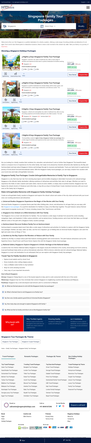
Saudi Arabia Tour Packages (9, 370)
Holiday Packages (6, 421)
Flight (2, 416)
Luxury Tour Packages (74, 383)
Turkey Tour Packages (7, 380)
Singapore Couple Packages (30, 341)
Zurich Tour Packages (30, 380)
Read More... (4, 46)
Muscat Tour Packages (30, 383)
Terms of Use (49, 419)
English (83, 2)
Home (3, 348)
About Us (70, 416)
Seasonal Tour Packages (75, 389)
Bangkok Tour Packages (31, 367)
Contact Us (71, 419)
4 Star (30, 69)
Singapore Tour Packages (10, 341)
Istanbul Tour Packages (30, 386)
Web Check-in (27, 416)
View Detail (72, 74)
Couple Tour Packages (74, 376)
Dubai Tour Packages (30, 376)
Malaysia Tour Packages (8, 386)
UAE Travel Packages (52, 383)
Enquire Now (83, 74)
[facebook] (56, 406)
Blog (69, 421)
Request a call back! (78, 405)
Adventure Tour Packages (75, 373)
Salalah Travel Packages (53, 373)
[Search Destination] (23, 26)
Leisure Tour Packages (74, 380)
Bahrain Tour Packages (8, 376)
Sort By (67, 440)
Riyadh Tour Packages (30, 392)
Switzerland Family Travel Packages (56, 380)
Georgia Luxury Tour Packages (10, 392)
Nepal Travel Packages (52, 396)
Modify (81, 26)
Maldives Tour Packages (8, 383)
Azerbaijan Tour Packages (9, 389)
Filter (22, 440)
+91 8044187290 (6, 2)
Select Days (49, 26)
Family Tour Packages (12, 348)
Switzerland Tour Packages (9, 373)
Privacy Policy (49, 416)
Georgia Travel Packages (53, 370)
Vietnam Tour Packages (53, 392)
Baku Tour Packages (29, 389)
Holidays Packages (73, 367)
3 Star (24, 69)
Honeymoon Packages (74, 370)
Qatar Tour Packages (7, 367)
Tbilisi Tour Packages (30, 373)
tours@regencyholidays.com (20, 2)
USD (88, 2)
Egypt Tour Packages (7, 396)
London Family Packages (53, 389)
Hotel (2, 419)
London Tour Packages (30, 370)
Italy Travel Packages (52, 386)
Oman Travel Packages (52, 367)
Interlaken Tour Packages (31, 396)
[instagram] (63, 406)
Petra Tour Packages (52, 376)
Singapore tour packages (11, 207)
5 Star (36, 69)
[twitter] (60, 406)
